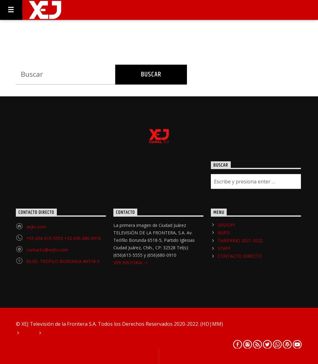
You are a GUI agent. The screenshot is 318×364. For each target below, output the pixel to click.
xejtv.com (36, 227)
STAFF (224, 248)
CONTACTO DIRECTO (240, 256)
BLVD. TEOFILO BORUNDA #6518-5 (63, 261)
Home (28, 333)
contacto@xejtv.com (47, 250)
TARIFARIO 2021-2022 (240, 240)
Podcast (53, 333)
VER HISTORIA (130, 263)
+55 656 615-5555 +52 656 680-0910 (63, 238)
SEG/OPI (226, 225)
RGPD (224, 233)
